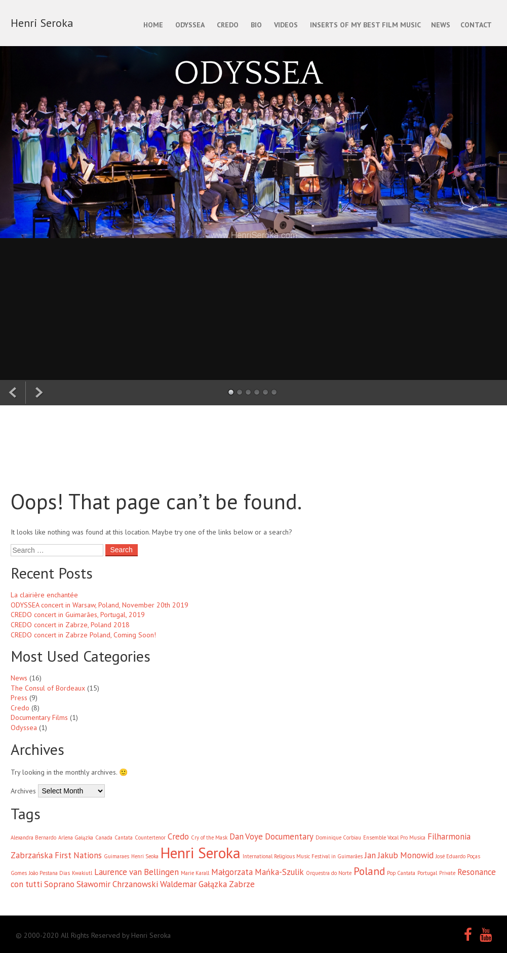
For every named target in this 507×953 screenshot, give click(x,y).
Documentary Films (39, 717)
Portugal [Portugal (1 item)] (427, 872)
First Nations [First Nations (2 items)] (78, 855)
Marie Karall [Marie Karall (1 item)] (195, 872)
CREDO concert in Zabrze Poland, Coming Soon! (83, 634)
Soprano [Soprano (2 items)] (59, 884)
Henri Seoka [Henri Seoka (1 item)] (145, 856)
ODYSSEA (190, 24)
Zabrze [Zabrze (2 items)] (242, 884)
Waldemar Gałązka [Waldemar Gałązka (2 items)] (193, 884)
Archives (23, 790)
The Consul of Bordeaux (48, 688)
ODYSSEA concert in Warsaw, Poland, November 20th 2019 (99, 604)
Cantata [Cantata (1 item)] (123, 837)
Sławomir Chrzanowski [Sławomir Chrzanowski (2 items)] (117, 884)
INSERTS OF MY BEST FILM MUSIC (365, 24)
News (19, 677)
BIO (256, 24)
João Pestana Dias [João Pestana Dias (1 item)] (49, 872)
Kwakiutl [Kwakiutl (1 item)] (82, 872)
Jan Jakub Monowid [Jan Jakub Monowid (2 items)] (399, 855)
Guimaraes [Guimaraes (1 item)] (116, 856)
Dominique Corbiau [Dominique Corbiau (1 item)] (338, 837)
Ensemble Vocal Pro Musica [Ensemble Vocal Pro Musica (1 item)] (394, 837)
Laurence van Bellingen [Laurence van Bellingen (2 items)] (136, 872)
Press (19, 697)
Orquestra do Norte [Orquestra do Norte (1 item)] (329, 872)
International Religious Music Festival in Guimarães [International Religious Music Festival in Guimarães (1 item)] (303, 856)
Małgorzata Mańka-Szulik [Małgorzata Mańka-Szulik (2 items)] (257, 872)
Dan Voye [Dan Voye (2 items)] (246, 836)
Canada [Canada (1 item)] (103, 837)
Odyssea (24, 727)
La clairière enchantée (44, 594)
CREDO (228, 24)
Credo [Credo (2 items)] (178, 836)
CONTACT (476, 24)
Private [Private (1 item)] (447, 872)
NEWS (440, 24)
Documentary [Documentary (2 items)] (289, 836)
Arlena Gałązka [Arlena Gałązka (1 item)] (75, 837)
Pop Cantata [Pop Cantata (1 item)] (401, 872)
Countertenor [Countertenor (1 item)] (150, 837)
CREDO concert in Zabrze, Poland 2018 (70, 624)
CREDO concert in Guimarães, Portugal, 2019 (78, 614)
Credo (20, 707)
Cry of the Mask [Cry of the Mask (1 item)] (209, 837)
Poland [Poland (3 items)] (369, 871)
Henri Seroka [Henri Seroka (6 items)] (201, 852)
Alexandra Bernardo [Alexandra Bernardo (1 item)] (33, 837)
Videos (286, 24)
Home (153, 24)
